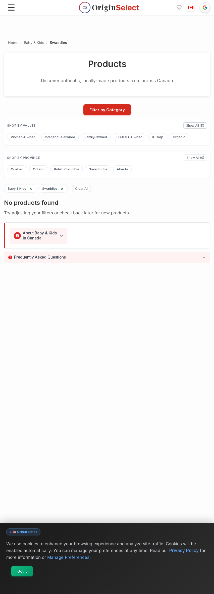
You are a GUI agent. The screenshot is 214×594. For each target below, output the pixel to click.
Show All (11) (195, 125)
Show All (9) (195, 158)
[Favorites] (179, 7)
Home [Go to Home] (13, 42)
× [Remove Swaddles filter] (62, 188)
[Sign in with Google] (205, 7)
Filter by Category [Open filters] (107, 109)
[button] (191, 8)
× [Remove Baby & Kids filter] (30, 188)
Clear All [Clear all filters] (81, 188)
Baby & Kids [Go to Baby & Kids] (34, 42)
